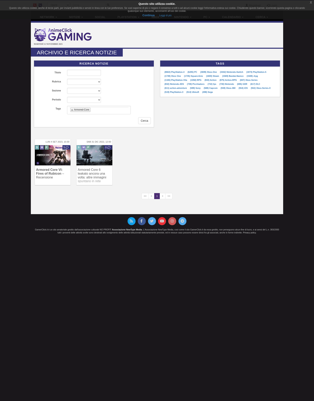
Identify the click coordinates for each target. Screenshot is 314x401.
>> (168, 196)
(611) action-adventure (175, 88)
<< (145, 196)
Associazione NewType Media (127, 229)
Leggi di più (165, 15)
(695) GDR (242, 84)
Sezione (56, 90)
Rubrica (56, 81)
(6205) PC (193, 72)
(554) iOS (243, 88)
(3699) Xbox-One (208, 72)
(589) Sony (195, 88)
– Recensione (50, 173)
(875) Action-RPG (229, 80)
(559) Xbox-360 (228, 88)
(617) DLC (255, 84)
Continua (148, 15)
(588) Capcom (211, 88)
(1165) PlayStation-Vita (176, 80)
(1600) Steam (213, 76)
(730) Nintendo (226, 84)
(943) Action (210, 80)
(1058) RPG (196, 80)
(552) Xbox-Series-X (261, 88)
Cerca (144, 120)
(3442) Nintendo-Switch (232, 72)
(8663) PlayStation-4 (174, 72)
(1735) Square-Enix (193, 76)
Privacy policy (249, 232)
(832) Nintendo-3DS (174, 84)
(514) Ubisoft (193, 92)
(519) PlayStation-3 (174, 92)
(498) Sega (207, 92)
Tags (58, 108)
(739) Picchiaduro (196, 84)
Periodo (56, 99)
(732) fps (212, 84)
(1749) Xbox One (172, 76)
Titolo (57, 72)
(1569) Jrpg (252, 76)
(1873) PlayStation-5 (256, 72)
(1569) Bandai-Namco (233, 76)
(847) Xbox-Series (249, 80)
